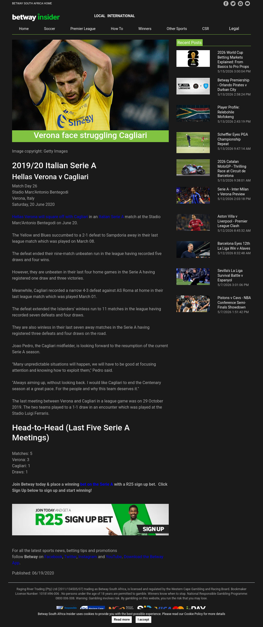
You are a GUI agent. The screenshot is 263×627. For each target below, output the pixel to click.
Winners (145, 29)
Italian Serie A (111, 216)
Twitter (70, 556)
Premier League (83, 29)
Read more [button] (122, 619)
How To (117, 29)
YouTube (114, 556)
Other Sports (177, 29)
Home (24, 29)
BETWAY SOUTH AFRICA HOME (32, 3)
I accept (143, 619)
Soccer (49, 29)
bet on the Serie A (96, 484)
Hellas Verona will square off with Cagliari (50, 216)
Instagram (87, 556)
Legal (234, 28)
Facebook (53, 556)
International (121, 16)
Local (99, 16)
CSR (205, 29)
